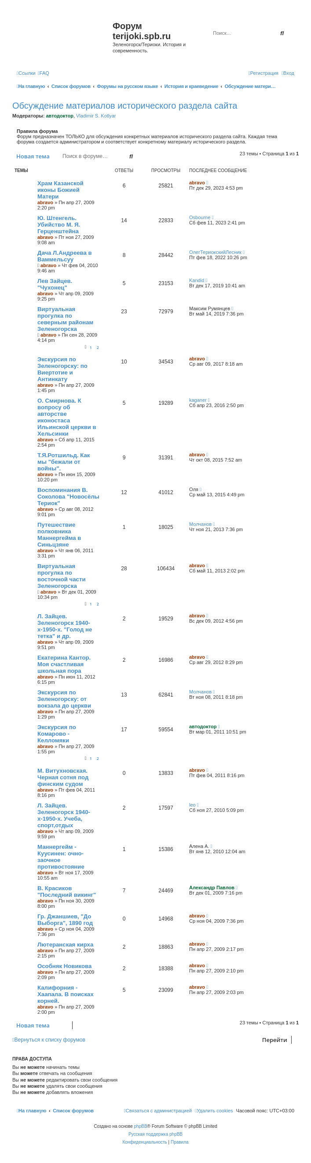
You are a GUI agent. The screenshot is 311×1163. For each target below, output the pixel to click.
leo (192, 804)
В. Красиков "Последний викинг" (66, 891)
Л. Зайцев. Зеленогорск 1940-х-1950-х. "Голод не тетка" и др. (64, 626)
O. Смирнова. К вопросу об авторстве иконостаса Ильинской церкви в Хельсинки (66, 417)
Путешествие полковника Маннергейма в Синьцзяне (59, 534)
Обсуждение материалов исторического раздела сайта (124, 105)
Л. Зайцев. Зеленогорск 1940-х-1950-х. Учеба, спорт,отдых (63, 815)
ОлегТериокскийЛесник (215, 252)
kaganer (198, 400)
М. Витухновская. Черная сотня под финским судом (62, 777)
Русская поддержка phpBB (155, 1134)
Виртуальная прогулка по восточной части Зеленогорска (61, 576)
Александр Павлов (211, 887)
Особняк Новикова (64, 966)
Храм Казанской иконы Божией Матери (60, 190)
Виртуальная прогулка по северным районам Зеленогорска (65, 319)
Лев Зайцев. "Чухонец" (54, 284)
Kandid (196, 280)
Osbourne (199, 217)
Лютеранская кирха (65, 944)
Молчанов (200, 524)
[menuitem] (43, 73)
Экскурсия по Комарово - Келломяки (56, 734)
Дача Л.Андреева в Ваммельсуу (64, 256)
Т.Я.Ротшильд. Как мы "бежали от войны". (63, 462)
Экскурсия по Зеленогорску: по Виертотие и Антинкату (62, 369)
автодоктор (59, 115)
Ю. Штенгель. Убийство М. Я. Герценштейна (58, 225)
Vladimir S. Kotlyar (96, 115)
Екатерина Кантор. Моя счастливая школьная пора (64, 664)
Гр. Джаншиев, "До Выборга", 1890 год (65, 919)
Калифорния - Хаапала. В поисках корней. (65, 994)
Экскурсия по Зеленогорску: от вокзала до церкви (64, 699)
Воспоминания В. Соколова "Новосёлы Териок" (68, 496)
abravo (45, 202)
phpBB (140, 1126)
